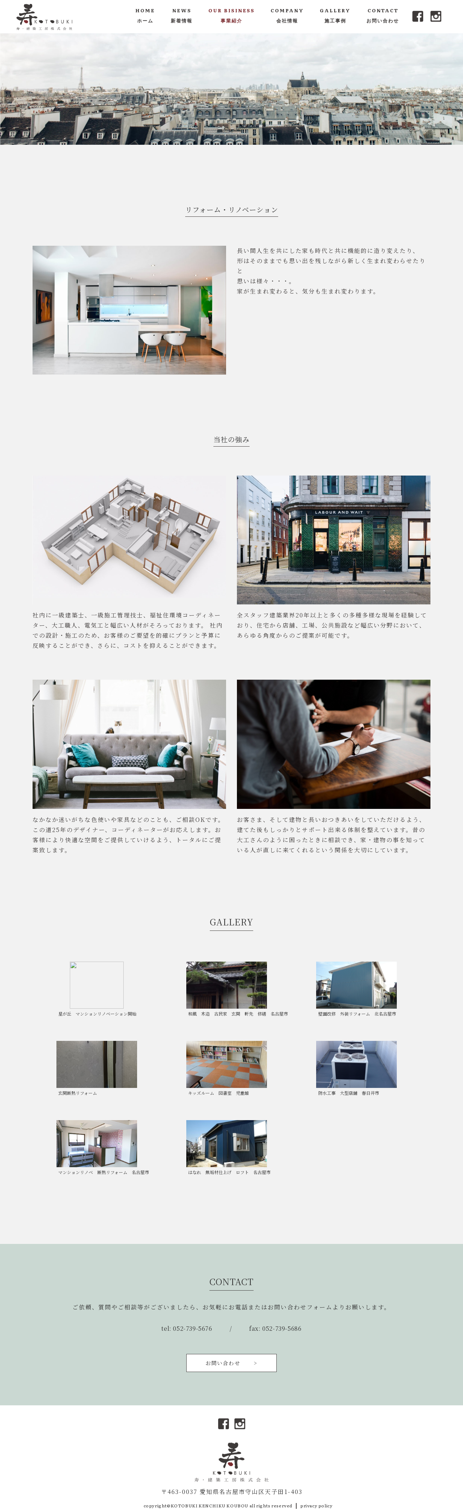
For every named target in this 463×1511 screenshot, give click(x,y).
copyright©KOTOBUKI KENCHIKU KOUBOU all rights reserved (218, 1505)
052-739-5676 (192, 1328)
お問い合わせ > (231, 1363)
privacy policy (316, 1505)
